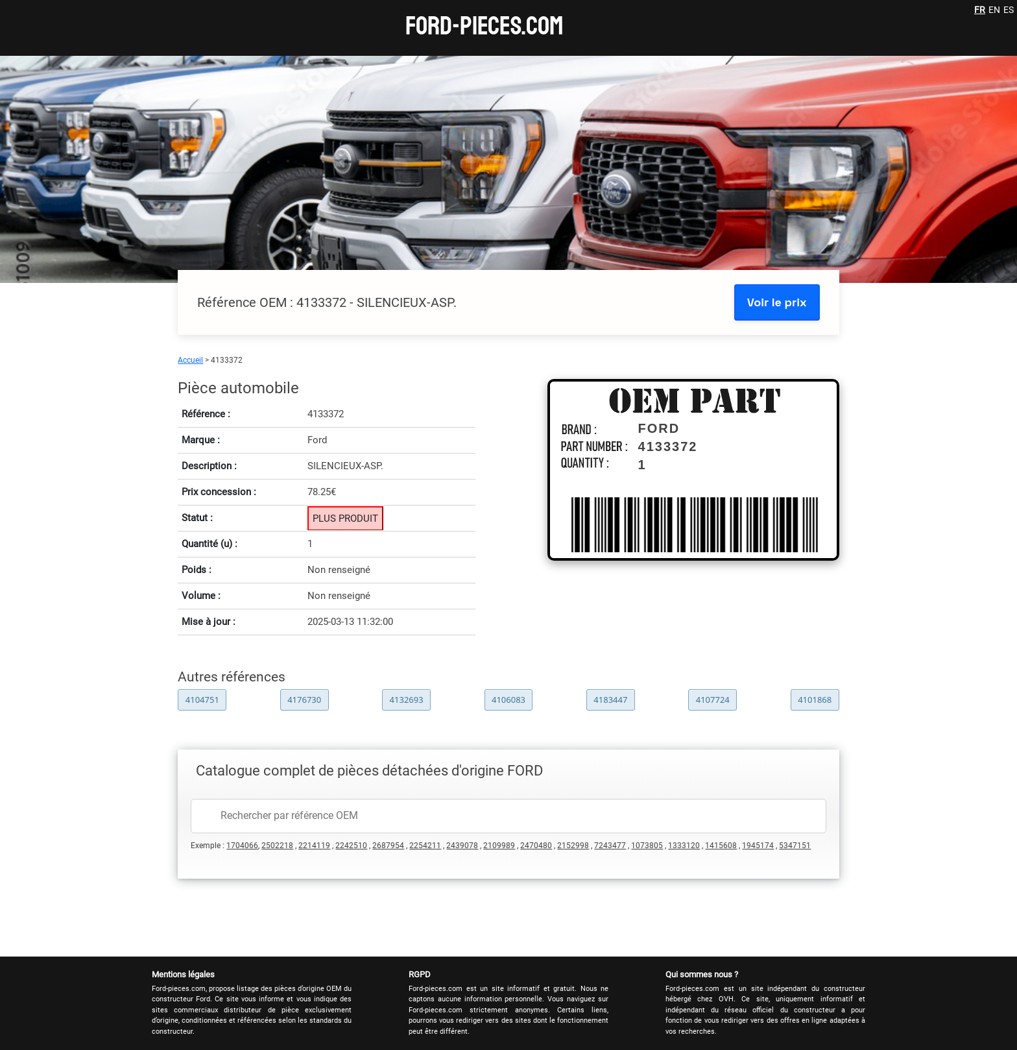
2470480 (536, 845)
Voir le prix (777, 302)
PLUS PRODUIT (345, 518)
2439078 (462, 845)
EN (994, 10)
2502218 (277, 845)
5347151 (795, 845)
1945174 (758, 845)
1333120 (684, 845)
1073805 (647, 845)
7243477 (610, 845)
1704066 (242, 845)
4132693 (407, 699)
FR (979, 10)
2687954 (388, 845)
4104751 (202, 699)
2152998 (573, 845)
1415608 (721, 845)
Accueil (190, 360)
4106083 (508, 699)
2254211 (425, 845)
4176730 (304, 699)
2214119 (314, 845)
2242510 (351, 845)
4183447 (610, 699)
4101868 (815, 699)
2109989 (499, 845)
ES (1008, 10)
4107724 (713, 699)
